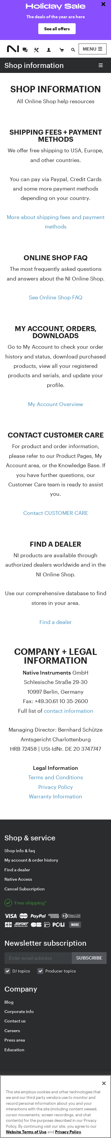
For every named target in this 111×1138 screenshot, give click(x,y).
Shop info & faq (19, 850)
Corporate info (19, 1011)
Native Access (18, 879)
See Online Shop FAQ (55, 297)
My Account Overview (55, 404)
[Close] (103, 1083)
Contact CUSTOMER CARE (55, 513)
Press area (14, 1039)
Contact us (15, 1020)
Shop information (34, 65)
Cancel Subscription (24, 888)
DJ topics (21, 970)
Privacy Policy (55, 787)
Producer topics (60, 970)
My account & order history (31, 859)
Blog (9, 1001)
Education (14, 1049)
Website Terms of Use (26, 1131)
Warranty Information (55, 796)
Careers (12, 1030)
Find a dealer (55, 622)
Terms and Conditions (55, 777)
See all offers (57, 28)
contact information (68, 711)
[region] (55, 1106)
